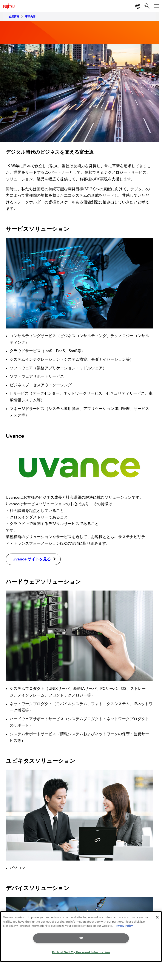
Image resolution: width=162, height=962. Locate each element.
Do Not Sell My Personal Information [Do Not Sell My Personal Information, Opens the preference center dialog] (81, 952)
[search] (147, 5)
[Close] (157, 917)
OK (81, 938)
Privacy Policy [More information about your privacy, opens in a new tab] (124, 925)
